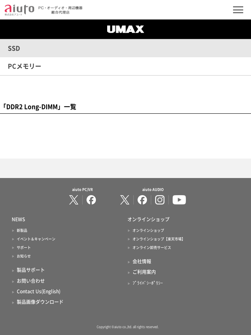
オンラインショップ (148, 230)
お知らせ (24, 256)
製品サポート (31, 270)
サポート (24, 247)
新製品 (22, 230)
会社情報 (142, 261)
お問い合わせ (31, 281)
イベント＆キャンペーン (36, 239)
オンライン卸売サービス (152, 247)
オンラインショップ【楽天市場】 (159, 239)
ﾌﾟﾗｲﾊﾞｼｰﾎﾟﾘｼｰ (148, 282)
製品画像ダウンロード (40, 302)
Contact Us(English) (38, 291)
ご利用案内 (144, 272)
